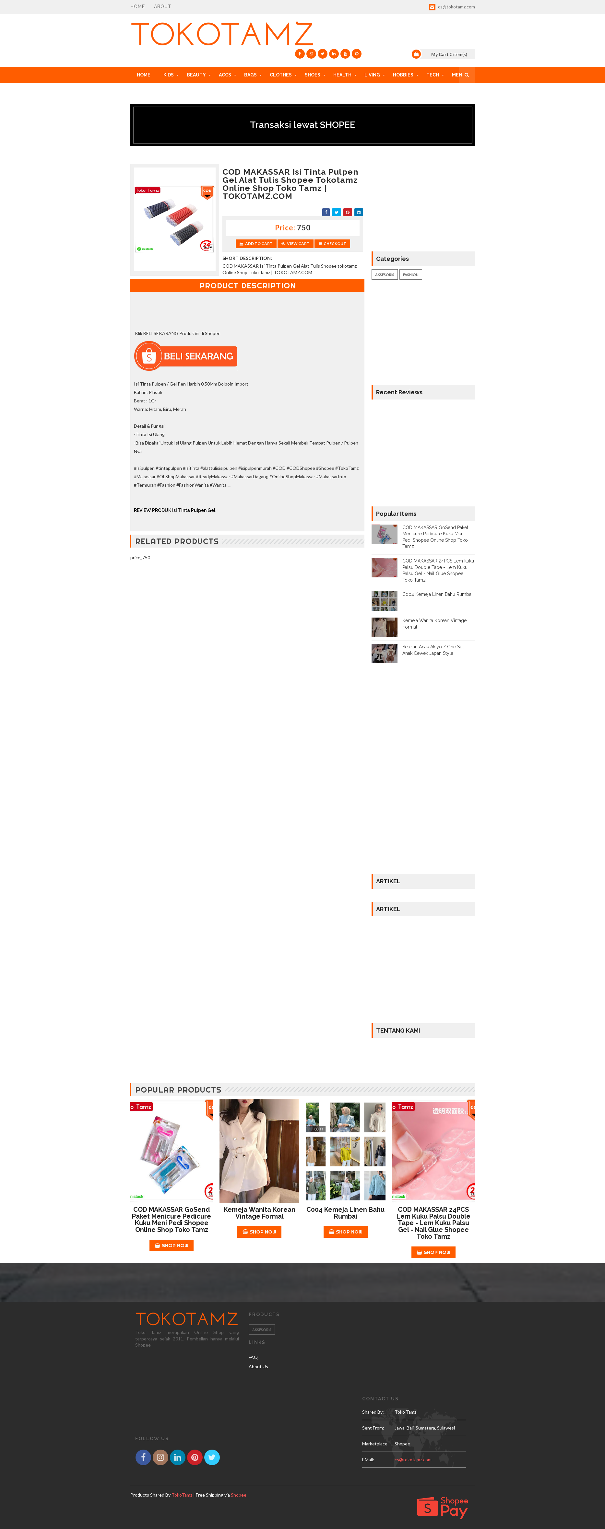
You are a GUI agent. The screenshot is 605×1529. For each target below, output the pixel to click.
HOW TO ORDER (155, 91)
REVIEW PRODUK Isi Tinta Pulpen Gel (174, 510)
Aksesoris (384, 274)
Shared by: (373, 1412)
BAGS (250, 74)
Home (137, 6)
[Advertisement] (247, 613)
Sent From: (373, 1428)
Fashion (411, 274)
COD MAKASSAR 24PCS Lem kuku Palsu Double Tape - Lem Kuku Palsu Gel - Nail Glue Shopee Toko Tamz (433, 1223)
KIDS (168, 74)
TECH (432, 74)
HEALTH (342, 74)
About (162, 6)
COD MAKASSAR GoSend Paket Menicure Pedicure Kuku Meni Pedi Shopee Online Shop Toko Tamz (171, 1220)
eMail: (368, 1459)
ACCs (225, 74)
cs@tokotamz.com (452, 7)
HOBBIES (403, 74)
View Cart (295, 243)
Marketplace (374, 1443)
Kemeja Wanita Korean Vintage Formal (259, 1213)
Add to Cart (256, 243)
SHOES (312, 74)
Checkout (332, 243)
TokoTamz (182, 1495)
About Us (258, 1366)
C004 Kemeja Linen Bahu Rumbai (437, 594)
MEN (457, 74)
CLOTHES (281, 74)
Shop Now (171, 1245)
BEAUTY (196, 74)
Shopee (238, 1495)
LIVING (372, 74)
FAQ (253, 1357)
